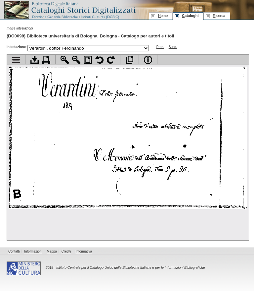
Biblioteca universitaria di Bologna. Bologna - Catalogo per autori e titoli (100, 35)
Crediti (66, 251)
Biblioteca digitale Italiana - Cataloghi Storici (69, 9)
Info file (148, 60)
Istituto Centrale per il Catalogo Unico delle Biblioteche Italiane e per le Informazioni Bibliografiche (130, 267)
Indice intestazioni (20, 28)
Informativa (84, 251)
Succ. (173, 47)
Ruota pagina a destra (111, 60)
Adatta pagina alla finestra (88, 60)
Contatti (14, 251)
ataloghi (190, 16)
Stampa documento (46, 60)
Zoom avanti (65, 60)
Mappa (52, 251)
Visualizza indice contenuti (16, 60)
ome (163, 16)
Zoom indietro (76, 60)
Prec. (160, 47)
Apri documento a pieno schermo (129, 60)
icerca (219, 16)
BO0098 (16, 35)
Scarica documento (34, 60)
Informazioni (33, 251)
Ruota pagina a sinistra (99, 60)
